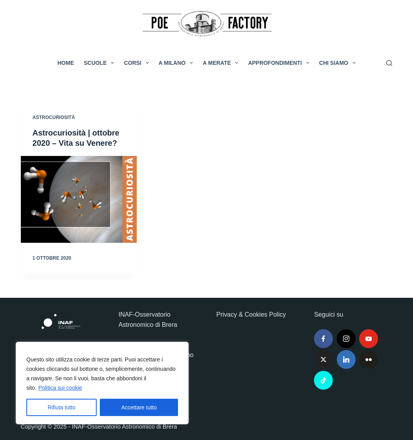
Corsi (138, 63)
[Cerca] (389, 63)
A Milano (177, 63)
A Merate (222, 63)
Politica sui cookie (60, 388)
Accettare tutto (139, 407)
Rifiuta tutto (61, 407)
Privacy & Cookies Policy (251, 314)
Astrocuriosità (54, 117)
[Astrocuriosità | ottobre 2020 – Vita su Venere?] (79, 199)
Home (65, 63)
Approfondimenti (280, 63)
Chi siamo (339, 63)
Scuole (100, 63)
